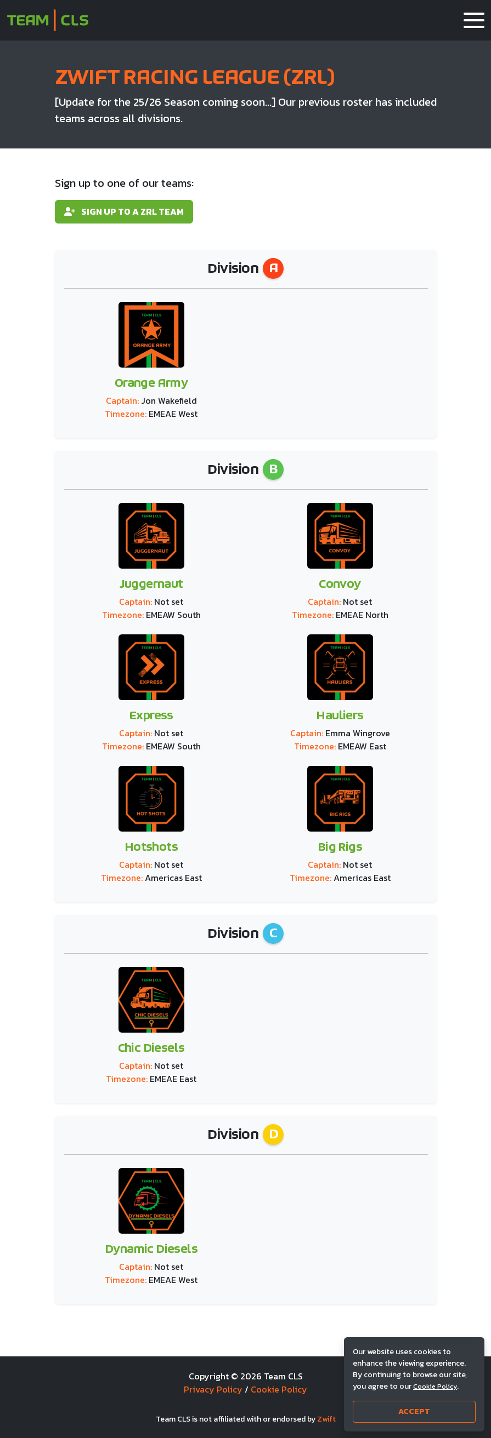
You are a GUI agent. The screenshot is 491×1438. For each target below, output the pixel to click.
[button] (474, 20)
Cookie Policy (279, 1389)
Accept (414, 1411)
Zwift (326, 1419)
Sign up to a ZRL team (124, 211)
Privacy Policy (213, 1389)
